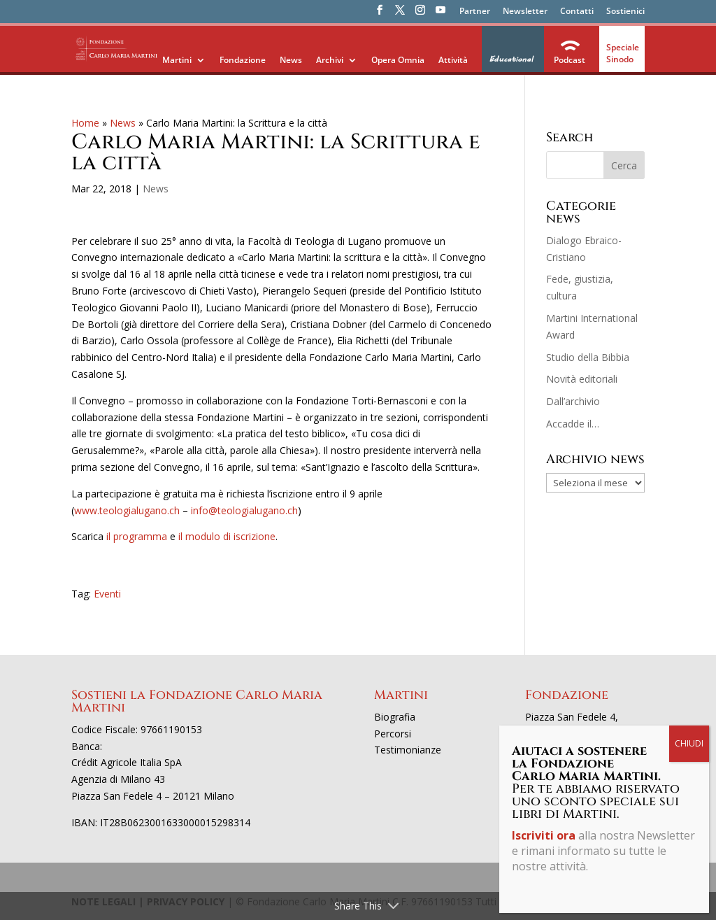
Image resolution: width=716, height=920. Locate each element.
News (291, 60)
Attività (453, 60)
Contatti (577, 12)
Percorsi (392, 733)
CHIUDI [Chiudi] (689, 325)
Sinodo (619, 59)
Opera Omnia (397, 60)
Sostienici (625, 12)
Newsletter (525, 12)
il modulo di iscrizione (226, 536)
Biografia (394, 716)
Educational (511, 59)
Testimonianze (407, 749)
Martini (177, 60)
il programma (136, 536)
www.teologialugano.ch (127, 510)
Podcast (569, 60)
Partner (474, 12)
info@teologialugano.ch (244, 510)
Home (85, 122)
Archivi (329, 60)
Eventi (107, 593)
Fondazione (243, 60)
